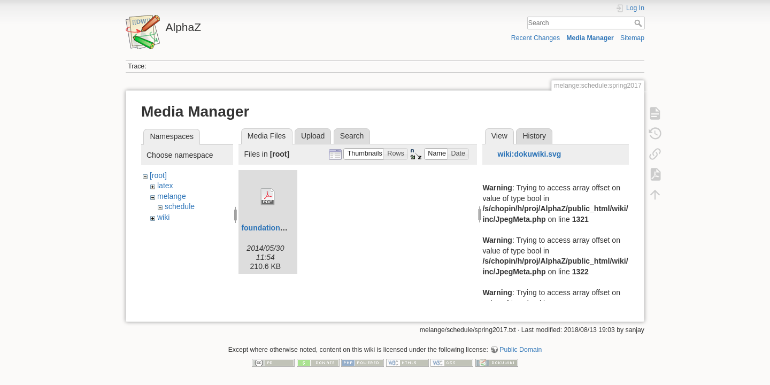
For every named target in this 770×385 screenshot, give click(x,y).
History (534, 136)
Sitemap (632, 38)
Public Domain (520, 345)
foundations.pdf (269, 228)
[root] (158, 175)
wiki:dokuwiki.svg (529, 154)
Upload (313, 136)
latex (165, 185)
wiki (163, 217)
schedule (180, 206)
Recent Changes (535, 38)
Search (639, 23)
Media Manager (590, 38)
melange (171, 196)
